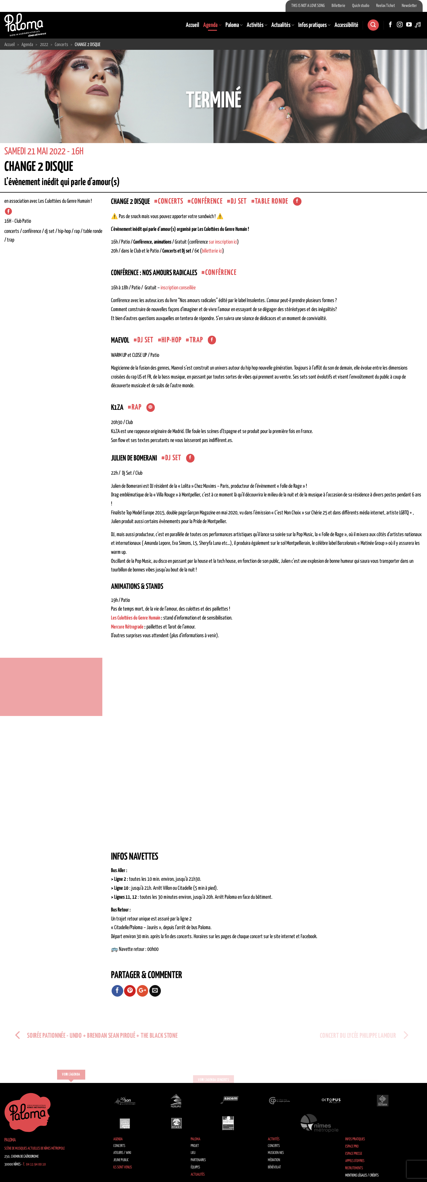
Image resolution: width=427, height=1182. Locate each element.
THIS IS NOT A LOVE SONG (308, 6)
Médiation (274, 1160)
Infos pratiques (314, 25)
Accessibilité (346, 25)
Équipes (195, 1167)
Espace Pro (352, 1146)
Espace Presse (353, 1154)
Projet (195, 1146)
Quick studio (360, 6)
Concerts (119, 1146)
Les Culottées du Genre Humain (135, 618)
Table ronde (271, 201)
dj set (239, 201)
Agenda (212, 25)
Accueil (192, 25)
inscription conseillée (178, 288)
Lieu (193, 1153)
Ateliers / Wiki (122, 1153)
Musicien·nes (276, 1153)
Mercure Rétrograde (127, 627)
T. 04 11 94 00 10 (34, 1164)
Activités (257, 25)
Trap (196, 340)
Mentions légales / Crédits (362, 1175)
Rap (137, 407)
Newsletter (409, 6)
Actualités (282, 25)
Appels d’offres (354, 1161)
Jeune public (121, 1160)
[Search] (373, 25)
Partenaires (198, 1160)
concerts (170, 201)
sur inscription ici (223, 242)
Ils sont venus (122, 1167)
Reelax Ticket (385, 6)
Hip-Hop (171, 340)
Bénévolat (274, 1167)
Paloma (234, 25)
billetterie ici (212, 251)
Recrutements (354, 1168)
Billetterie (338, 6)
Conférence (207, 201)
